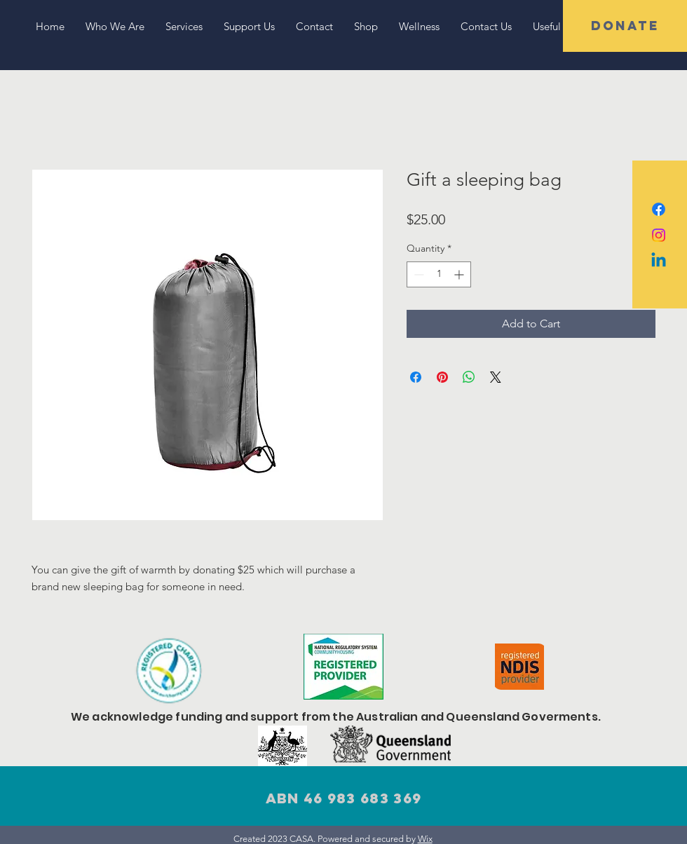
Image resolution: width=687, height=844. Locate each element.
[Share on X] (495, 377)
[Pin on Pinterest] (442, 377)
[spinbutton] (438, 274)
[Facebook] (658, 209)
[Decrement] (417, 274)
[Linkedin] (658, 261)
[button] (625, 26)
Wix (425, 838)
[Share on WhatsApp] (469, 377)
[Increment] (460, 274)
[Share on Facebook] (415, 377)
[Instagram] (658, 235)
